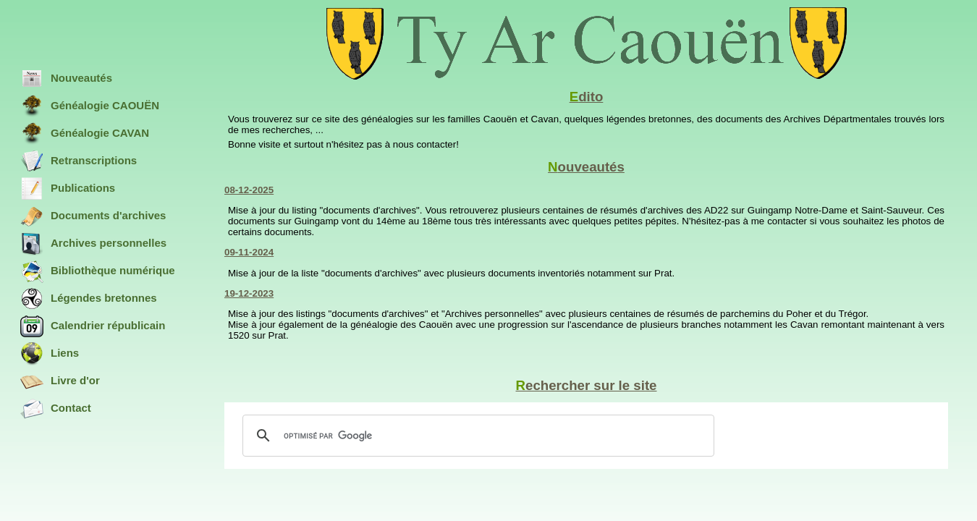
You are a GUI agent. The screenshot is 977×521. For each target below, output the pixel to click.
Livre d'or (60, 381)
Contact (55, 408)
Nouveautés (66, 78)
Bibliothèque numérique (97, 271)
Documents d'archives (93, 216)
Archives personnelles (93, 243)
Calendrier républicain (92, 326)
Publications (67, 188)
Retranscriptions (78, 161)
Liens (49, 353)
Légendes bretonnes (88, 298)
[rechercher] (476, 435)
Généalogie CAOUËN (89, 106)
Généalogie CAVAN (84, 133)
